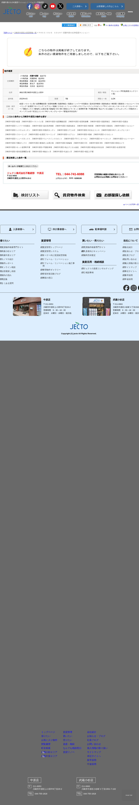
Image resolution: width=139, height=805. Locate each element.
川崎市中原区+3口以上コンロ (88, 130)
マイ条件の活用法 (112, 25)
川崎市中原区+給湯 (12, 122)
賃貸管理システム (51, 251)
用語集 (4, 279)
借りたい (31, 15)
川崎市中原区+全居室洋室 (116, 147)
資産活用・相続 (103, 15)
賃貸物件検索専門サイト (12, 247)
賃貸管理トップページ (53, 247)
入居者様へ (16, 229)
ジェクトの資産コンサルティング (99, 268)
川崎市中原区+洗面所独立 (100, 122)
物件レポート (7, 263)
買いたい (44, 15)
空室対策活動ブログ (52, 274)
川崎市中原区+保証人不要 (84, 152)
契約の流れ (6, 275)
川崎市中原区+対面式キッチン (43, 130)
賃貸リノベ (86, 15)
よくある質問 (7, 283)
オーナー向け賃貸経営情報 (55, 255)
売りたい (57, 15)
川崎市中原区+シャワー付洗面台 (17, 126)
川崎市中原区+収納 (84, 134)
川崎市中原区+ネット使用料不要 (17, 147)
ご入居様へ (77, 6)
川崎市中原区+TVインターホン (76, 139)
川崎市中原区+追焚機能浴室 (56, 122)
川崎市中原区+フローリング (16, 134)
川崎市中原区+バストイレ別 (32, 122)
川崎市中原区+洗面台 (120, 122)
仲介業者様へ (57, 229)
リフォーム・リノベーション (56, 259)
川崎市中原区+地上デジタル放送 (66, 147)
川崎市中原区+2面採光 (104, 126)
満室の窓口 (48, 278)
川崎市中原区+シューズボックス (17, 139)
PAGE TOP (129, 795)
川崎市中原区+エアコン (66, 134)
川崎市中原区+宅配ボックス (16, 143)
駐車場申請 (97, 229)
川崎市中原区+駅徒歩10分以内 (92, 147)
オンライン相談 (8, 267)
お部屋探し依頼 (8, 271)
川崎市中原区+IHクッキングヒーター (115, 130)
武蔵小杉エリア (8, 251)
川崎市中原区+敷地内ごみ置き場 (41, 143)
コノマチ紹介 (7, 259)
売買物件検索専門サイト (95, 247)
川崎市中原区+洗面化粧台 (65, 126)
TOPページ (8, 33)
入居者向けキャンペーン (95, 251)
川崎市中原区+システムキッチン (17, 130)
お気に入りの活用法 (131, 25)
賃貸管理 (71, 15)
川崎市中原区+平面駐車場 (42, 147)
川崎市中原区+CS (80, 143)
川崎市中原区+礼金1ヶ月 (62, 152)
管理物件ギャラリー (52, 270)
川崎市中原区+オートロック (100, 139)
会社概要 (120, 15)
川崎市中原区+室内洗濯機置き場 (17, 152)
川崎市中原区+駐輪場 (63, 143)
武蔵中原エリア (8, 255)
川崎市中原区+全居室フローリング (42, 134)
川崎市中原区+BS (96, 143)
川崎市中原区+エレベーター (123, 139)
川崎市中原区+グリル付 (66, 130)
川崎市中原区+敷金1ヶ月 (41, 152)
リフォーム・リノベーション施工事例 (59, 264)
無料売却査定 (90, 255)
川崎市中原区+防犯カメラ (114, 143)
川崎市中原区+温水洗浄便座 (43, 126)
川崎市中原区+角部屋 (85, 126)
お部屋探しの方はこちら (108, 6)
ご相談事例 (89, 272)
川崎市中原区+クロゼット (103, 134)
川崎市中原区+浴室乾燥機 (78, 122)
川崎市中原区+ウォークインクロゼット (47, 139)
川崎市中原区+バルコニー (124, 126)
